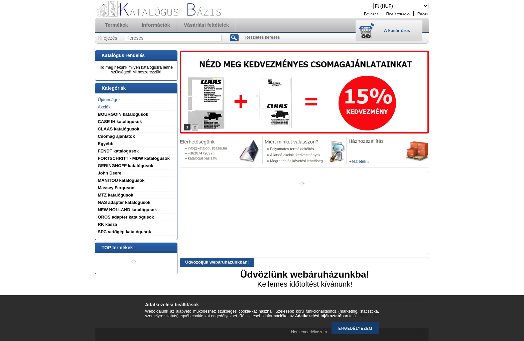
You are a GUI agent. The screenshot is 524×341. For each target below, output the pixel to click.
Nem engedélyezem (309, 332)
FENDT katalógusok (118, 150)
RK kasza (107, 224)
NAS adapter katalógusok (124, 202)
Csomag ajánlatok (116, 136)
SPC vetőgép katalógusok (124, 231)
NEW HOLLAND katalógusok (127, 209)
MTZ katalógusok (115, 195)
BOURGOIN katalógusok (123, 114)
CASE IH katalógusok (120, 121)
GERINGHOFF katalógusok (125, 165)
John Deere (110, 173)
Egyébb (106, 143)
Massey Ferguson (116, 187)
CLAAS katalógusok (118, 128)
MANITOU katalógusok (121, 180)
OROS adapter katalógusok (126, 217)
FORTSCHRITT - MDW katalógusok (134, 158)
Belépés (371, 13)
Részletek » (359, 161)
